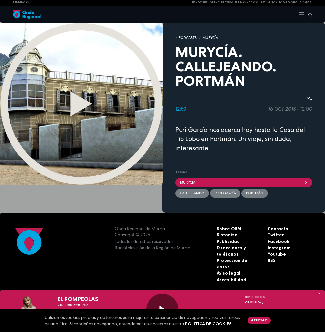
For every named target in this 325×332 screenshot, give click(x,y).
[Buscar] (308, 14)
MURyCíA (210, 37)
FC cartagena (288, 2)
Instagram (279, 247)
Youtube (277, 254)
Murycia (244, 182)
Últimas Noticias (246, 2)
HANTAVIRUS (199, 2)
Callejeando (192, 193)
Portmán (254, 193)
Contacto (278, 228)
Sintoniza (227, 234)
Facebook (278, 241)
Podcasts (188, 37)
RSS (272, 260)
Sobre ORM (229, 228)
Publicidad (228, 241)
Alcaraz (305, 2)
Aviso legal (228, 273)
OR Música (254, 302)
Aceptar (259, 320)
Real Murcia (269, 2)
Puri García (225, 193)
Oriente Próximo (221, 2)
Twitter (276, 234)
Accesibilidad (231, 279)
